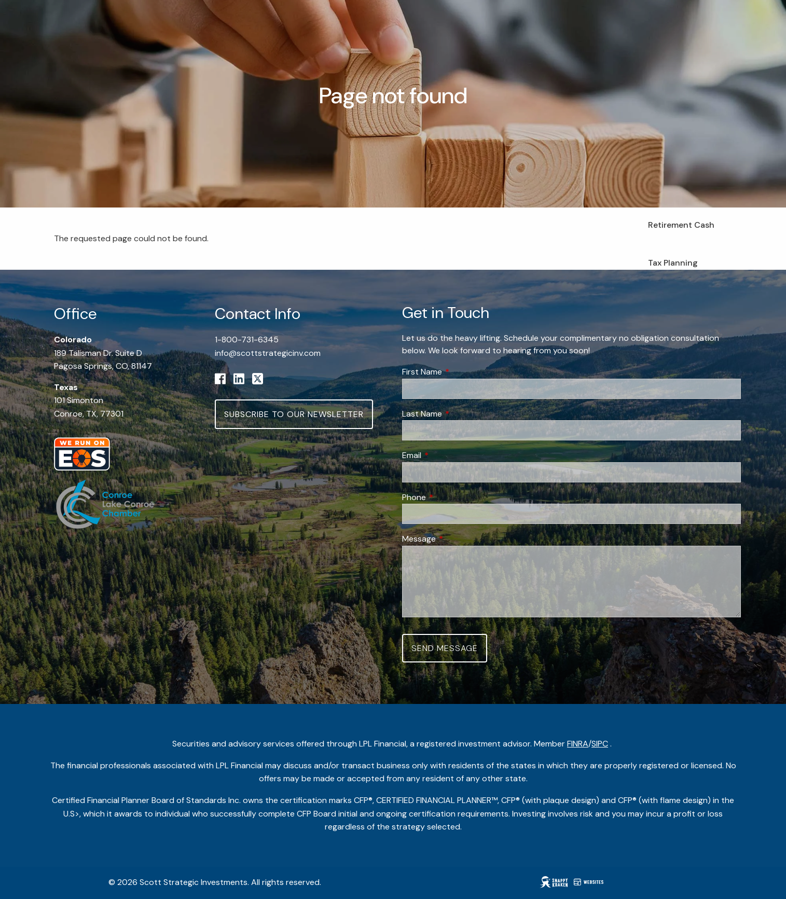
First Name (461, 371)
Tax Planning (673, 262)
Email (451, 455)
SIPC (599, 743)
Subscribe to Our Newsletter (294, 414)
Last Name (461, 413)
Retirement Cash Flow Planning (681, 231)
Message (458, 538)
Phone (453, 497)
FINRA (577, 743)
